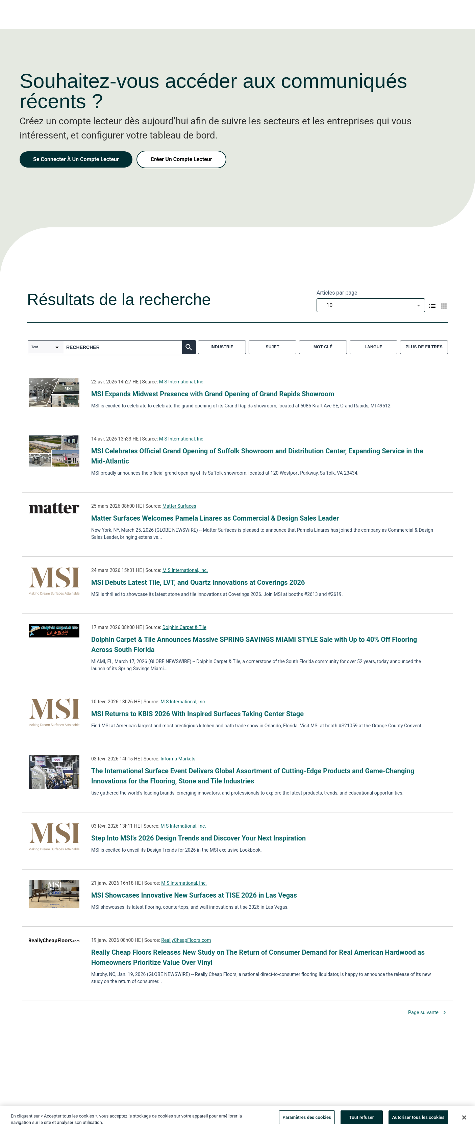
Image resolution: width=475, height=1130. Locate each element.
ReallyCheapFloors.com (186, 940)
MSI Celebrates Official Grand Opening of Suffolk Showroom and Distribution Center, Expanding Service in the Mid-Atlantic (257, 456)
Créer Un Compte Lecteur (181, 159)
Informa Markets (177, 758)
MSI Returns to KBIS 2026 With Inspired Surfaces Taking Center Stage (197, 714)
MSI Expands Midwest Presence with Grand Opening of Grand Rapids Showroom (212, 394)
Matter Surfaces (179, 506)
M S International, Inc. (182, 381)
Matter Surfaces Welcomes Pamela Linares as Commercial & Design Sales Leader (215, 518)
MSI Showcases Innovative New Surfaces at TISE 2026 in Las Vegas (194, 895)
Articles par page (337, 293)
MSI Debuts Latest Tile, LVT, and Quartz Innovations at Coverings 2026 (198, 582)
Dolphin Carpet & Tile (184, 627)
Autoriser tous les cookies (418, 1119)
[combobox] (371, 305)
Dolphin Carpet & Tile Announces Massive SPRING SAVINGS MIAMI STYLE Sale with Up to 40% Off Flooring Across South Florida (254, 644)
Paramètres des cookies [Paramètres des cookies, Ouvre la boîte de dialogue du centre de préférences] (307, 1119)
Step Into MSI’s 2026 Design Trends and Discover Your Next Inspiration (198, 838)
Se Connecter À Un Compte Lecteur (76, 159)
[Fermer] (464, 1119)
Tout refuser (361, 1119)
